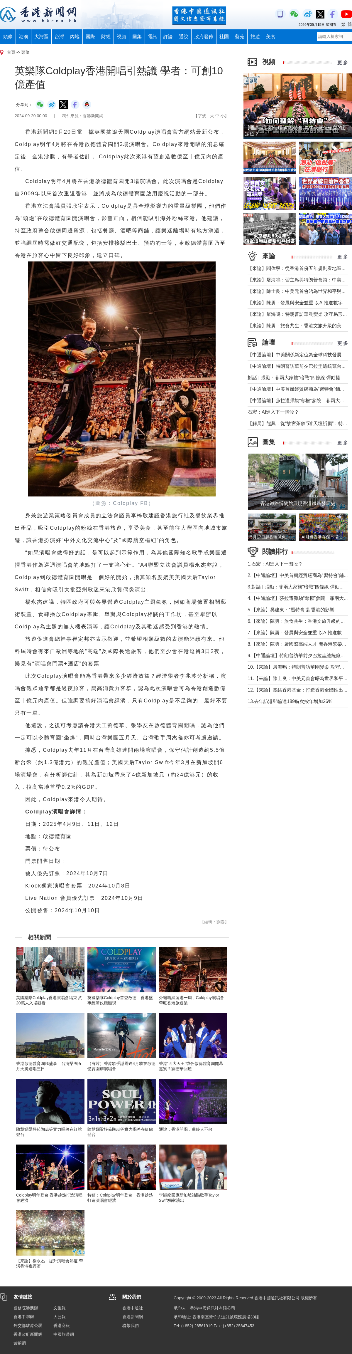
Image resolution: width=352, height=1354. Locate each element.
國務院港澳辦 (25, 1308)
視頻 (121, 36)
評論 (168, 36)
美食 (270, 36)
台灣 (59, 36)
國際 (90, 36)
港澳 (23, 36)
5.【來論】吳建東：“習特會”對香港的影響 (291, 609)
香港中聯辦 (23, 1316)
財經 (106, 36)
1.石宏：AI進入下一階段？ (275, 563)
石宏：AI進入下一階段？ (273, 412)
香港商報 (61, 1325)
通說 (183, 36)
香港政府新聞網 (27, 1334)
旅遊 (255, 36)
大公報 (59, 1316)
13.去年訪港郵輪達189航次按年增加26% (290, 701)
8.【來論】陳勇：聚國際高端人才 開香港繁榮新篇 (299, 644)
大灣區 (41, 36)
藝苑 (239, 36)
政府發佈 (203, 36)
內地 (74, 36)
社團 (224, 36)
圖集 (137, 36)
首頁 (11, 52)
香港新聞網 (132, 1316)
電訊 (152, 36)
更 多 (342, 62)
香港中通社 (132, 1308)
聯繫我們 (130, 1325)
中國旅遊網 (63, 1334)
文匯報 (59, 1308)
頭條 (8, 36)
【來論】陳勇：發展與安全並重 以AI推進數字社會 (300, 302)
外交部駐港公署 (27, 1325)
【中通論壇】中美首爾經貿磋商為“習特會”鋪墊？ (298, 389)
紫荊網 (19, 1343)
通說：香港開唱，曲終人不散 (185, 1129)
